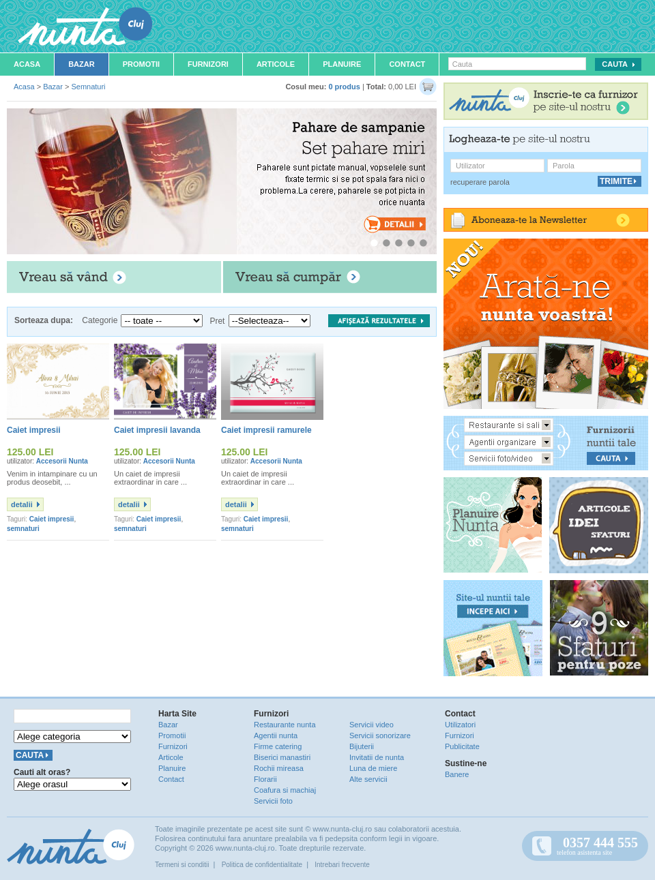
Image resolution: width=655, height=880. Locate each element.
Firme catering (278, 746)
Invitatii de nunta (376, 757)
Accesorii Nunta (62, 461)
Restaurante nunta (285, 724)
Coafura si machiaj (285, 790)
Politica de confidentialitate (262, 864)
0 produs (344, 86)
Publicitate (462, 746)
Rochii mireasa (279, 768)
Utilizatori (460, 724)
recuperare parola (480, 182)
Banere (457, 774)
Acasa (27, 64)
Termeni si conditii (182, 864)
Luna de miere (373, 768)
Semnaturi (88, 86)
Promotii (141, 64)
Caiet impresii (51, 519)
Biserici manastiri (282, 757)
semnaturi (23, 528)
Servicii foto (273, 801)
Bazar (81, 64)
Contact (407, 64)
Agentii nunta (275, 735)
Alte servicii (368, 779)
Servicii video (371, 724)
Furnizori (208, 64)
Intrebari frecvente (342, 864)
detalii (22, 504)
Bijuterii (361, 746)
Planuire (342, 64)
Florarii (265, 779)
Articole (276, 64)
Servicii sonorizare (380, 735)
